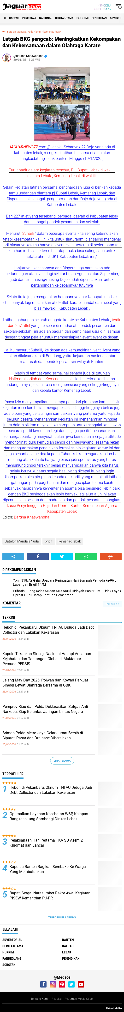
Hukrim (8, 952)
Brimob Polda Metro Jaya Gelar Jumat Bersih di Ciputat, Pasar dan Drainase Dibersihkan (42, 735)
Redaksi (57, 998)
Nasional (45, 18)
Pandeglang (11, 958)
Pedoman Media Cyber (79, 998)
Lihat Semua (62, 760)
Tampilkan (112, 604)
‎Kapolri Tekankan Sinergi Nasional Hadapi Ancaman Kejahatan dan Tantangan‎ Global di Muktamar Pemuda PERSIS (46, 658)
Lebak (66, 952)
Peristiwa (29, 18)
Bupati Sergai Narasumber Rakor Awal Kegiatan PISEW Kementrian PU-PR (50, 895)
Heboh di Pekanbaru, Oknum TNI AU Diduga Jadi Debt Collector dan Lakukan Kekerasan (48, 630)
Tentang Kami (39, 998)
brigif (49, 541)
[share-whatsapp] (86, 556)
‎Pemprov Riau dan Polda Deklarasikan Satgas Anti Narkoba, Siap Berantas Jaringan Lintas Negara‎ (45, 709)
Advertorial (12, 940)
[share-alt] (13, 556)
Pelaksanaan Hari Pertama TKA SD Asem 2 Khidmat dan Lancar (46, 843)
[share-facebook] (37, 556)
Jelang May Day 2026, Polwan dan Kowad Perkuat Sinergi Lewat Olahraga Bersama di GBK (45, 682)
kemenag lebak (70, 541)
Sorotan (9, 965)
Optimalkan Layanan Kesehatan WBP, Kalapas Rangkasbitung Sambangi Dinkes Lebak (49, 816)
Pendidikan (99, 18)
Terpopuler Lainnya (62, 917)
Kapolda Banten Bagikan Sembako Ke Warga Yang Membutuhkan (48, 869)
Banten (68, 940)
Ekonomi (83, 18)
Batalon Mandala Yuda (22, 541)
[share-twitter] (62, 556)
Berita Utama (64, 18)
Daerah (14, 18)
